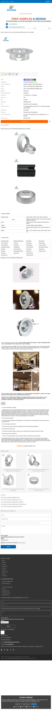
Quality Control (5, 571)
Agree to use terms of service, (13, 542)
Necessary (16, 706)
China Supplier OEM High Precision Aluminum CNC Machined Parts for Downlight (38, 470)
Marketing (35, 706)
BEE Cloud (33, 658)
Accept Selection (25, 704)
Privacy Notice (18, 656)
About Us (4, 564)
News (6, 656)
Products (4, 562)
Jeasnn (3, 397)
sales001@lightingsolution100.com (12, 642)
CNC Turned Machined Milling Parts (9, 342)
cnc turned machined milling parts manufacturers (13, 504)
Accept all (34, 704)
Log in (7, 1)
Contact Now (24, 121)
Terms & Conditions (21, 542)
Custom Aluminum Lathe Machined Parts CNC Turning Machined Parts (13, 490)
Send (8, 546)
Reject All (18, 704)
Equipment (4, 570)
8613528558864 (9, 644)
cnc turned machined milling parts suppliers (12, 502)
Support (3, 573)
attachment (4, 540)
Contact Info (4, 575)
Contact (9, 656)
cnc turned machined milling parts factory (11, 506)
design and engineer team (23, 397)
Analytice (22, 706)
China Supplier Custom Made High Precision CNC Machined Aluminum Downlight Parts (13, 470)
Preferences (29, 706)
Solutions (4, 568)
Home (3, 560)
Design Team (5, 566)
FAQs (13, 656)
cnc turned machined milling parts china (11, 499)
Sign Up (12, 1)
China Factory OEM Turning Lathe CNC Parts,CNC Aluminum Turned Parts (39, 490)
